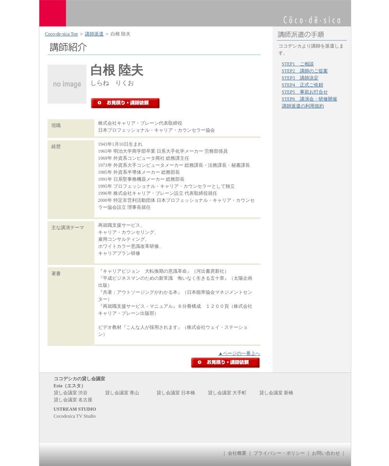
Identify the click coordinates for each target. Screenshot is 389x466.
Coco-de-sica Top (61, 34)
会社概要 (237, 453)
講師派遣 (94, 34)
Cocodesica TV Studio (75, 416)
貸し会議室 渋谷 (71, 392)
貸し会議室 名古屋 (73, 399)
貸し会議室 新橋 (276, 392)
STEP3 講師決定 (300, 78)
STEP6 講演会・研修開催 (309, 99)
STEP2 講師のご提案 (305, 71)
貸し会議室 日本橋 (176, 392)
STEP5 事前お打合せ (305, 92)
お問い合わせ (326, 453)
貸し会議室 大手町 (227, 392)
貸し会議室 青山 (122, 392)
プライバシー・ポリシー (279, 453)
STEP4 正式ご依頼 (302, 85)
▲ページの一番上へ (239, 353)
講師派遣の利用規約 (303, 106)
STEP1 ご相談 (298, 64)
